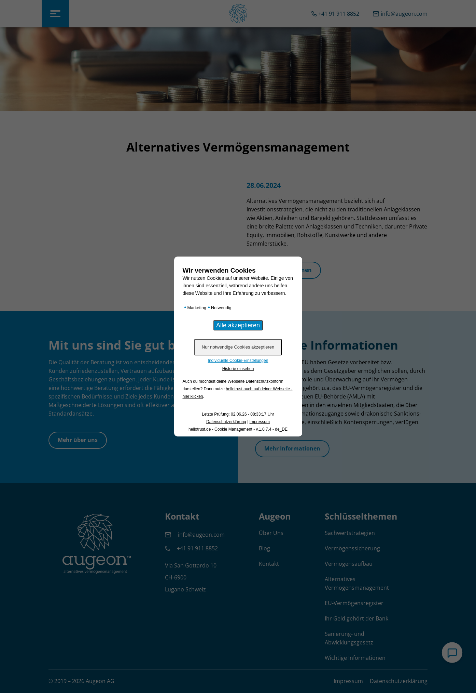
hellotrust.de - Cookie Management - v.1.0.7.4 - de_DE (238, 429)
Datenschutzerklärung (226, 421)
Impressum (260, 421)
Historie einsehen (238, 368)
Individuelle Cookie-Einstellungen (238, 360)
